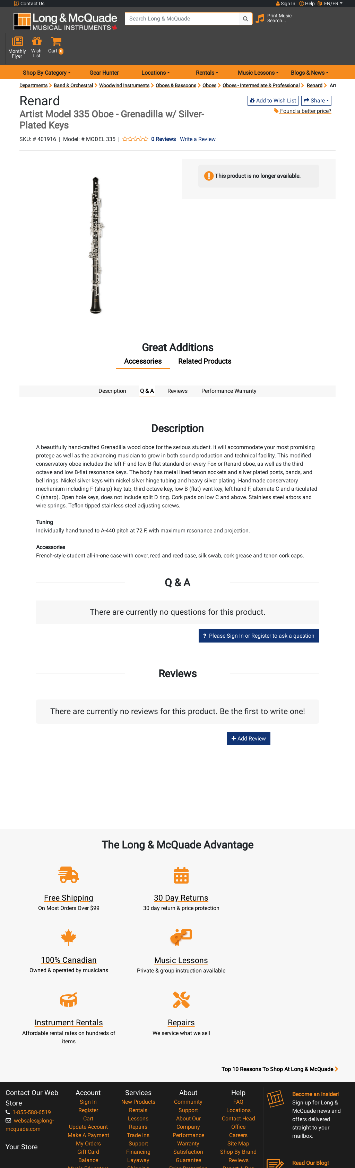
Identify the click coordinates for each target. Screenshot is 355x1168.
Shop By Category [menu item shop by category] (45, 50)
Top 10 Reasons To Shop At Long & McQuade (279, 983)
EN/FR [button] (328, 3)
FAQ (238, 1016)
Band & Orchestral (73, 62)
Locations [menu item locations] (153, 50)
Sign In (88, 1016)
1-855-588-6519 (28, 1026)
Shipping (138, 1082)
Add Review (249, 715)
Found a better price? (302, 88)
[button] (341, 25)
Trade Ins (138, 1049)
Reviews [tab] (177, 368)
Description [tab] (112, 368)
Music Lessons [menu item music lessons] (256, 50)
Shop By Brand (238, 1066)
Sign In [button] (285, 3)
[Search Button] (241, 24)
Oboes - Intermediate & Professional (261, 62)
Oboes (209, 62)
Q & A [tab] (147, 368)
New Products (138, 1016)
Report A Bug (238, 1082)
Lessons (138, 1032)
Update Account (88, 1041)
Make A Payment (88, 1049)
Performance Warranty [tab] (229, 368)
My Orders (88, 1057)
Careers (238, 1049)
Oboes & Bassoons (176, 62)
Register (88, 1024)
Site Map (238, 1057)
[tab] (143, 340)
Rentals (138, 1024)
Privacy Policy (188, 1107)
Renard (314, 62)
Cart (88, 1032)
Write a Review (198, 116)
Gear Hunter (104, 50)
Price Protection (188, 1082)
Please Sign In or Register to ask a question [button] (258, 612)
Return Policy (188, 1116)
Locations (238, 1024)
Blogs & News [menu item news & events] (307, 50)
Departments (33, 62)
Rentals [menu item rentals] (205, 50)
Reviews (238, 1074)
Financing (138, 1066)
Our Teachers (188, 1124)
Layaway (138, 1074)
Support (138, 1057)
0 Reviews (163, 116)
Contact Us (29, 4)
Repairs (138, 1041)
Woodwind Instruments (124, 62)
